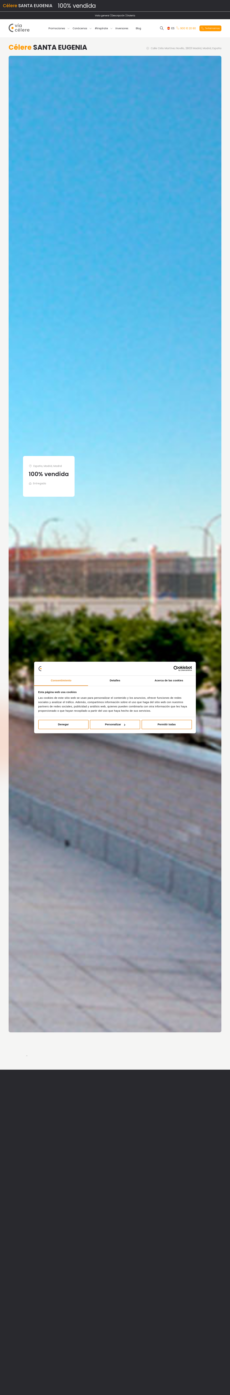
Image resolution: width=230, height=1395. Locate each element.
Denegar (63, 724)
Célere (10, 6)
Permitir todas (167, 724)
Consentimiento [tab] (61, 680)
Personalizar (115, 724)
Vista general (102, 15)
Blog (138, 28)
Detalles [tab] (115, 680)
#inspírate (101, 28)
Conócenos (80, 28)
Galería (131, 15)
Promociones (57, 28)
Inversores (122, 28)
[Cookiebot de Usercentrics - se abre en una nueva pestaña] (176, 668)
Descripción (118, 15)
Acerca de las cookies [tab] (169, 680)
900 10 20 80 (186, 28)
